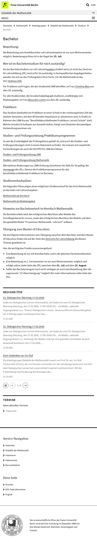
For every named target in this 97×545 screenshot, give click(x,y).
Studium (82, 25)
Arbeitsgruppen (39, 25)
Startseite (7, 25)
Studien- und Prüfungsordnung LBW (22, 154)
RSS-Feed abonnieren (15, 489)
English (8, 494)
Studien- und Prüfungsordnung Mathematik (26, 160)
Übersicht (9, 411)
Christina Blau (82, 86)
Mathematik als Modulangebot (19, 201)
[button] (5, 385)
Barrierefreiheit (12, 465)
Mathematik (22, 25)
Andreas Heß (15, 81)
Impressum (10, 455)
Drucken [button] (9, 484)
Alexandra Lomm (37, 99)
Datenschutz (11, 460)
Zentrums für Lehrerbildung (59, 238)
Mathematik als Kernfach (16, 195)
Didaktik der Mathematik (62, 25)
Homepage (9, 169)
